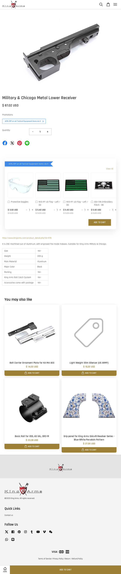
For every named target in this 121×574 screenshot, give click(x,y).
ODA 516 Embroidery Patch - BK (102, 203)
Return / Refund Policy (74, 559)
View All (109, 168)
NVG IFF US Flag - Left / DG (75, 203)
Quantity (6, 130)
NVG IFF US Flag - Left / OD (48, 203)
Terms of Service (44, 559)
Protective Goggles (18, 202)
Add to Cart (100, 222)
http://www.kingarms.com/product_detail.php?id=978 (26, 238)
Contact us (8, 515)
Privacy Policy (58, 559)
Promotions (7, 114)
